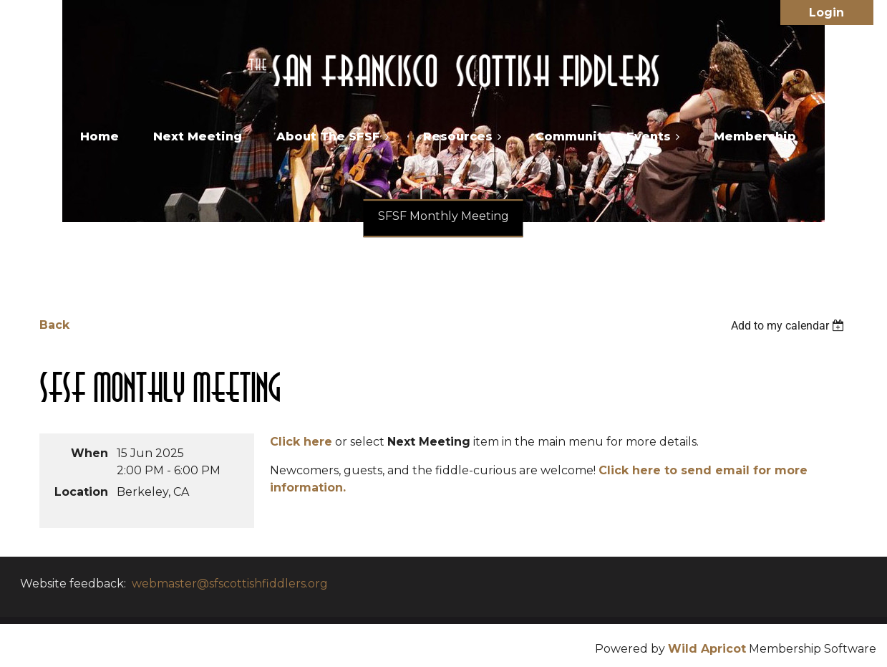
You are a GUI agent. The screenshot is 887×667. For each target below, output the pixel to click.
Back (54, 325)
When (89, 453)
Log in (826, 12)
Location (81, 492)
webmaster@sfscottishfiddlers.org (230, 583)
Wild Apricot (707, 649)
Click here (301, 441)
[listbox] (789, 326)
